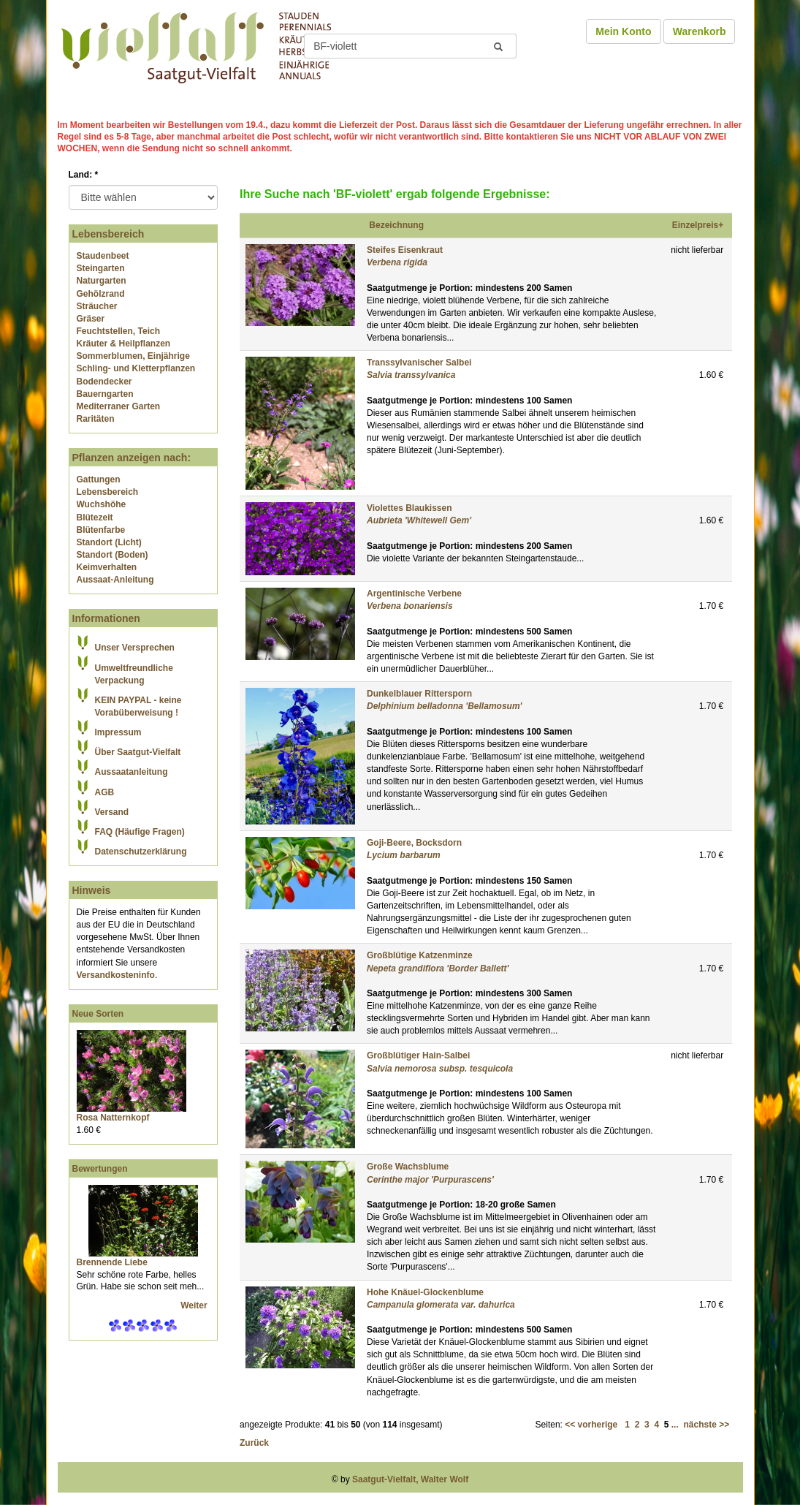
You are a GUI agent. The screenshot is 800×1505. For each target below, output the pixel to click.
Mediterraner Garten (119, 406)
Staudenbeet (103, 256)
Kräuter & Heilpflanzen (124, 343)
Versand (112, 812)
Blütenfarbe (101, 530)
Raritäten (96, 419)
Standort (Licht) (109, 542)
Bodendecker (104, 381)
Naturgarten (101, 281)
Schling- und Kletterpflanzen (136, 368)
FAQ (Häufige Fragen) (140, 832)
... (675, 1424)
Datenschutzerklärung (141, 851)
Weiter (195, 1305)
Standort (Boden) (112, 555)
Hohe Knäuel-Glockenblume (425, 1292)
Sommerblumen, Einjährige (133, 356)
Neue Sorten (98, 1014)
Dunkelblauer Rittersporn (419, 694)
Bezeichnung (396, 225)
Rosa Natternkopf (113, 1117)
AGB (105, 792)
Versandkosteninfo (116, 975)
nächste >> (706, 1424)
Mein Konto (623, 31)
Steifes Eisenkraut (405, 250)
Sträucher (97, 306)
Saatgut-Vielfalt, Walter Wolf (410, 1479)
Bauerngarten (105, 394)
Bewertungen (100, 1169)
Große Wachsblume (408, 1166)
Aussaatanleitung (131, 772)
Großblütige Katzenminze (420, 955)
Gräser (91, 319)
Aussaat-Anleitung (115, 580)
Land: (84, 175)
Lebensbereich (108, 492)
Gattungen (99, 479)
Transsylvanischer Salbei (419, 362)
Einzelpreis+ (697, 225)
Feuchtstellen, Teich (118, 331)
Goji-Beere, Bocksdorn (414, 843)
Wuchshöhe (101, 504)
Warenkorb (699, 31)
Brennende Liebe (112, 1262)
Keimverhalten (107, 567)
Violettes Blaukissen (409, 508)
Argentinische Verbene (414, 593)
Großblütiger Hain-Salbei (418, 1055)
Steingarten (101, 268)
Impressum (118, 732)
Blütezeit (95, 517)
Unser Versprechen (135, 647)
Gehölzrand (101, 294)
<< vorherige (591, 1424)
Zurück (254, 1443)
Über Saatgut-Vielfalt (138, 752)
